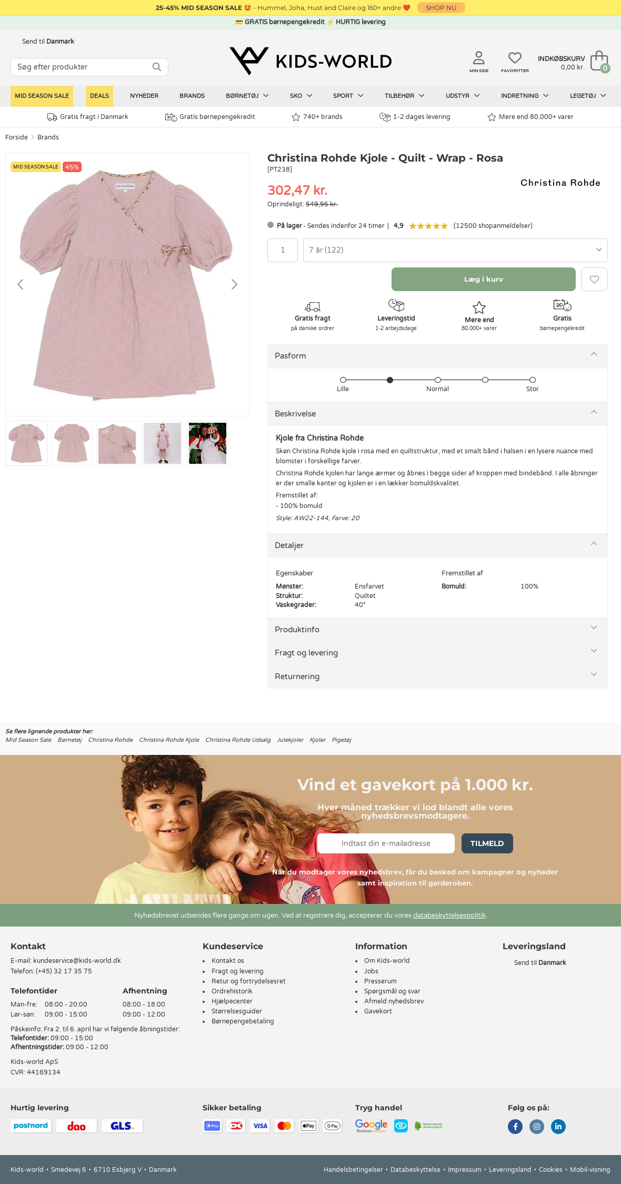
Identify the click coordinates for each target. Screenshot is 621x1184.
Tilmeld (487, 843)
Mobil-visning (590, 1169)
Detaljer (289, 545)
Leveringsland (510, 1169)
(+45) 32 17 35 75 (64, 971)
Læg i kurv (483, 279)
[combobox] (455, 250)
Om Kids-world (387, 960)
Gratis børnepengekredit (210, 117)
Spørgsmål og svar (392, 991)
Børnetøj (247, 96)
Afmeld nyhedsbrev (394, 1001)
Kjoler (317, 740)
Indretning (525, 96)
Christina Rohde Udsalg (238, 740)
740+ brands (317, 117)
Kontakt (28, 946)
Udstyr (463, 96)
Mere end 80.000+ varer (530, 117)
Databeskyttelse (415, 1169)
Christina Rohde (110, 740)
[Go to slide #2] (72, 443)
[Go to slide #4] (162, 443)
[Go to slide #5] (207, 443)
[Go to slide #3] (117, 443)
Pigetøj (341, 740)
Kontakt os (228, 960)
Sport (348, 96)
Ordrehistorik (232, 991)
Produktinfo (297, 629)
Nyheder (144, 96)
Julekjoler (290, 740)
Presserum (380, 981)
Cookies (551, 1169)
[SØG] (157, 67)
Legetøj (588, 96)
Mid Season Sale (42, 96)
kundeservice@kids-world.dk (77, 960)
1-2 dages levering (414, 117)
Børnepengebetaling (243, 1021)
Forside (16, 137)
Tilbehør (405, 96)
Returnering (297, 676)
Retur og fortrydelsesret (249, 981)
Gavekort (378, 1011)
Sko (301, 96)
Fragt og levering (306, 653)
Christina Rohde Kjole (169, 740)
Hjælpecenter (232, 1001)
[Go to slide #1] (26, 443)
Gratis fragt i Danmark (87, 117)
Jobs (371, 971)
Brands (192, 96)
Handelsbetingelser (353, 1169)
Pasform (290, 356)
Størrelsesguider (237, 1011)
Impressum (465, 1169)
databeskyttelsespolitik (449, 915)
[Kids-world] (310, 61)
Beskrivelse (295, 414)
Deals (99, 96)
